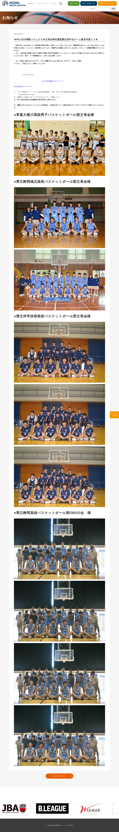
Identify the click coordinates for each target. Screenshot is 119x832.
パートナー (54, 3)
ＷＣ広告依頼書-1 (48, 81)
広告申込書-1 (18, 86)
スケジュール (42, 3)
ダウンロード (59, 81)
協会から (31, 3)
